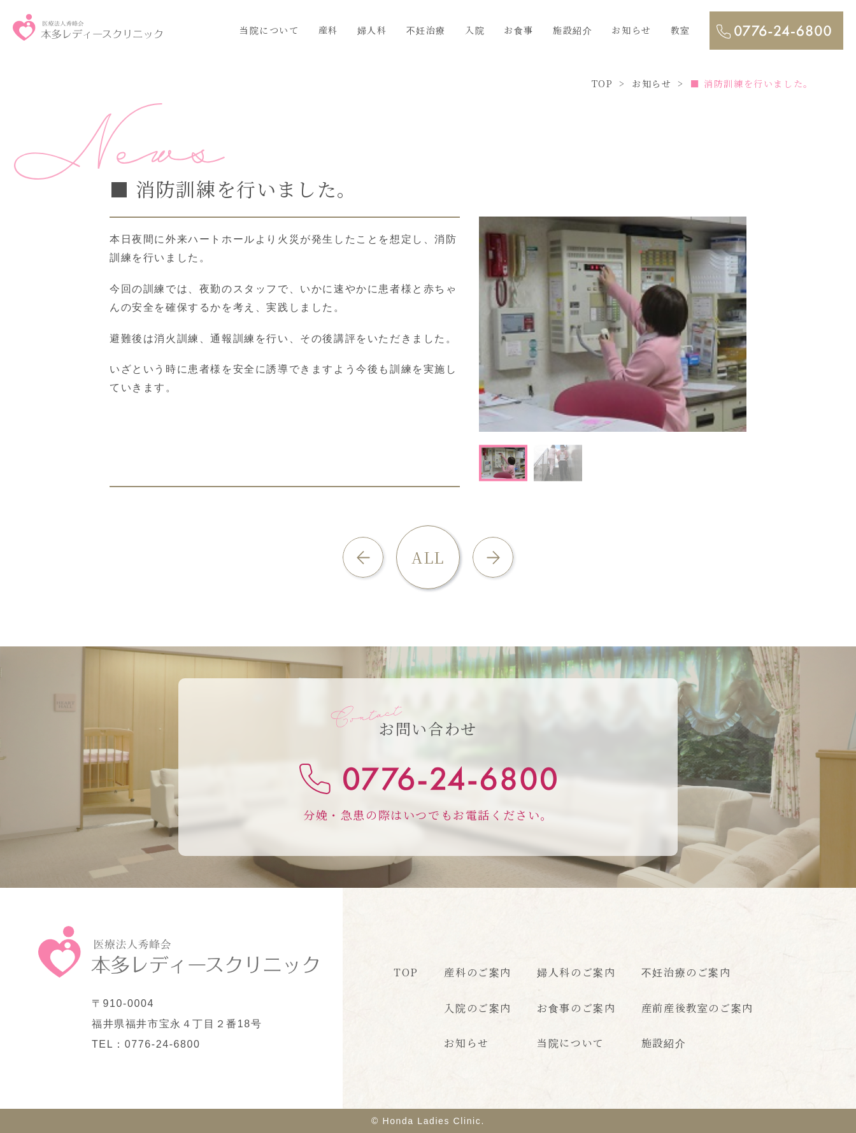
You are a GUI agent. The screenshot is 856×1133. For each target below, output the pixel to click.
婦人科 (372, 30)
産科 (328, 30)
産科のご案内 (477, 972)
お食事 (519, 30)
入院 (475, 30)
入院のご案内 (477, 1008)
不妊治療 (426, 30)
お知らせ (631, 30)
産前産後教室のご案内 (697, 1008)
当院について (269, 30)
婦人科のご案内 (576, 972)
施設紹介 (572, 30)
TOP (406, 972)
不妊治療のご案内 (686, 972)
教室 (680, 30)
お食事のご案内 (576, 1008)
